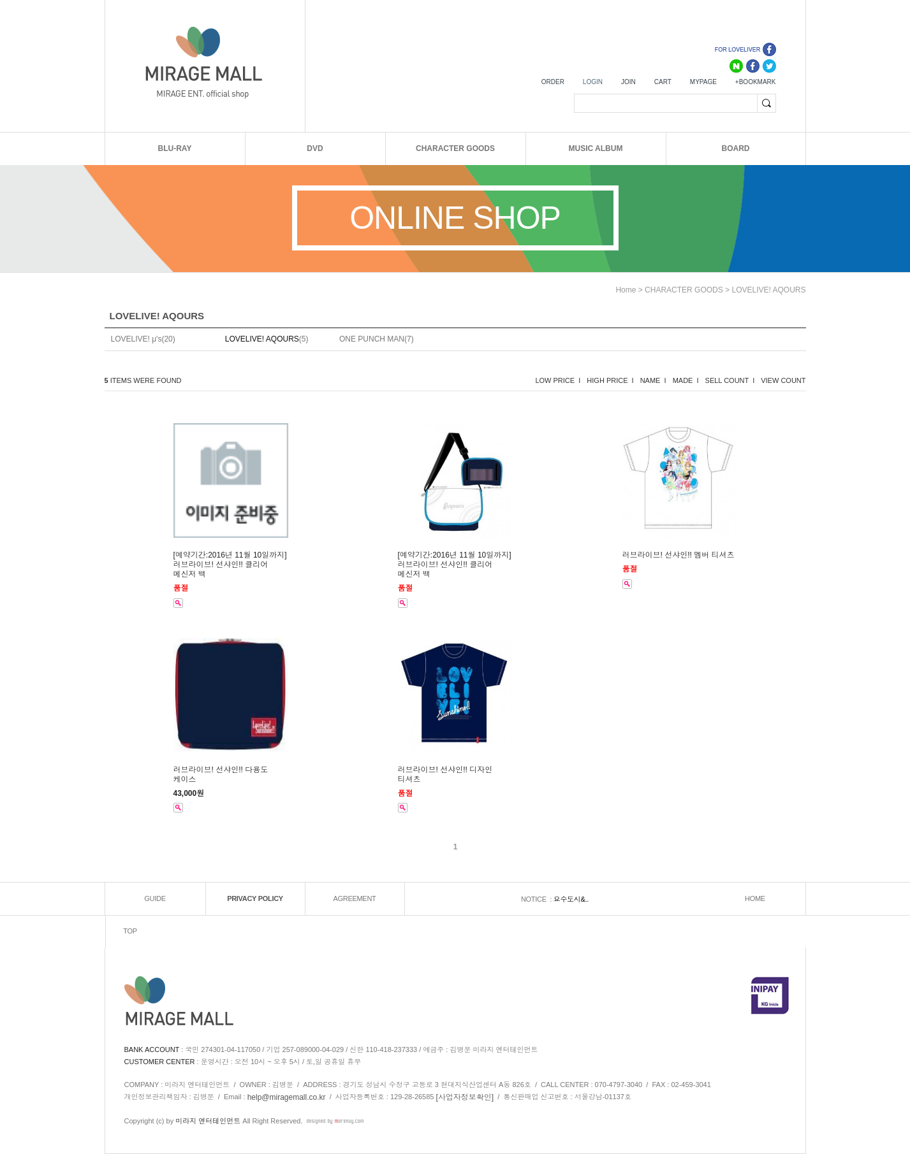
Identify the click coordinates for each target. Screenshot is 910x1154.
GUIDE (154, 898)
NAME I (653, 380)
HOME (755, 898)
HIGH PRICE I (610, 380)
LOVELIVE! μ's (136, 339)
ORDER (552, 81)
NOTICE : (537, 899)
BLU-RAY (175, 148)
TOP (130, 931)
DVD (315, 148)
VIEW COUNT (783, 380)
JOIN (628, 81)
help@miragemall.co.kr (286, 1097)
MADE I (686, 380)
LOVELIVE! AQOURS (768, 289)
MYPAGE (703, 81)
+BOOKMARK (755, 81)
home (625, 289)
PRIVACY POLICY (255, 898)
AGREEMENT (355, 898)
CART (662, 81)
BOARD (736, 148)
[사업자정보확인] (465, 1097)
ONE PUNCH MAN (371, 339)
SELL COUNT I (730, 380)
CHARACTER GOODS (455, 148)
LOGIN (593, 81)
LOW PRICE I (557, 380)
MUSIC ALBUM (596, 148)
